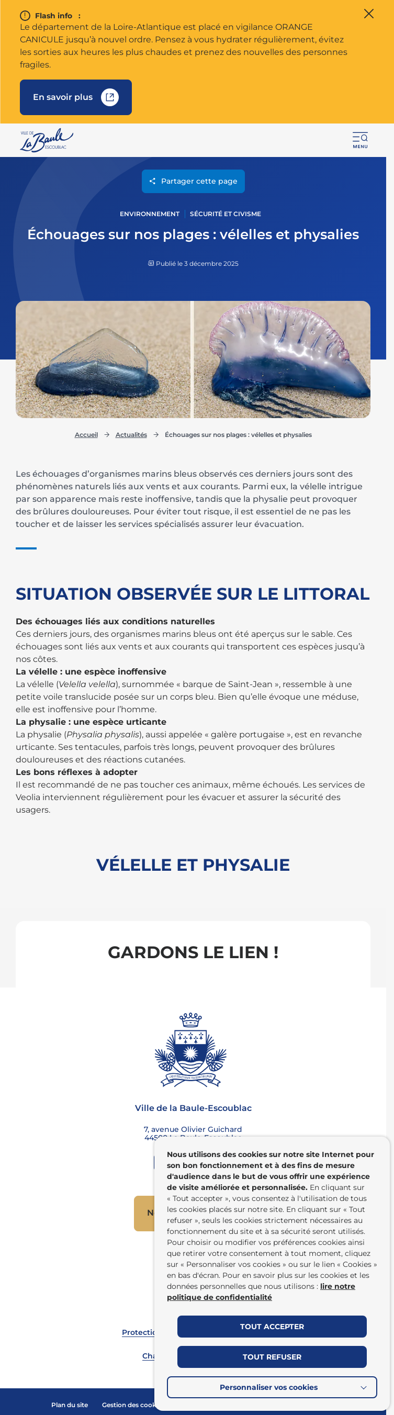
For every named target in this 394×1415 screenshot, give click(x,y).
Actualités (131, 433)
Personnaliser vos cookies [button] (269, 1387)
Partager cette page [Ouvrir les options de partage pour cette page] (193, 182)
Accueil (86, 433)
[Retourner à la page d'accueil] (47, 140)
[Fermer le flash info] (369, 14)
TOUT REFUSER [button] (272, 1357)
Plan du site (69, 1405)
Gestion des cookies (133, 1405)
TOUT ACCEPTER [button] (272, 1326)
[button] (360, 140)
